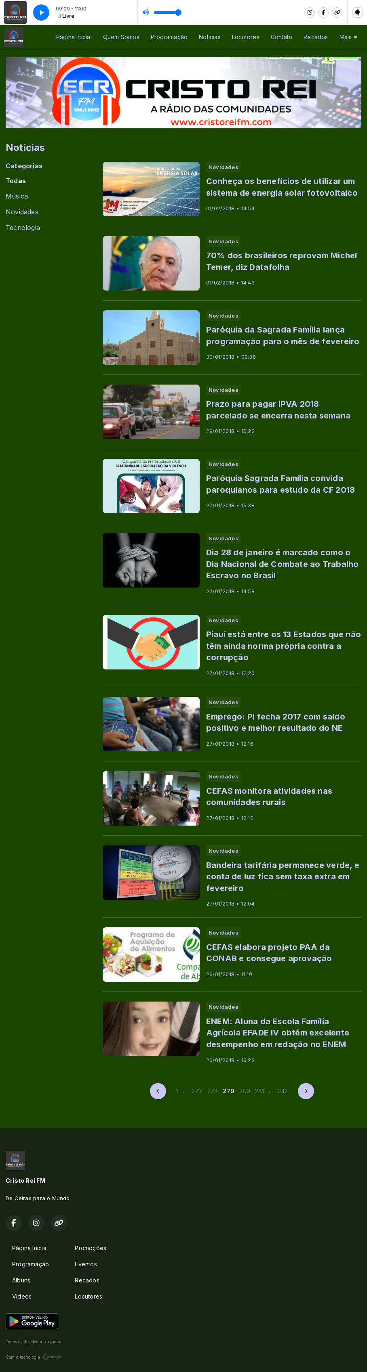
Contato (281, 36)
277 (197, 1091)
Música (17, 196)
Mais (348, 36)
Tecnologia (23, 228)
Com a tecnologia (34, 1357)
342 (283, 1091)
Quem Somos (121, 36)
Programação (169, 36)
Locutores (245, 36)
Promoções (90, 1247)
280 (244, 1091)
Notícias (210, 36)
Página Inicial (74, 36)
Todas (16, 181)
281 (259, 1091)
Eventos (86, 1264)
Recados (316, 36)
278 (212, 1091)
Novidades (22, 212)
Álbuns (21, 1280)
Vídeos (22, 1296)
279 (228, 1091)
